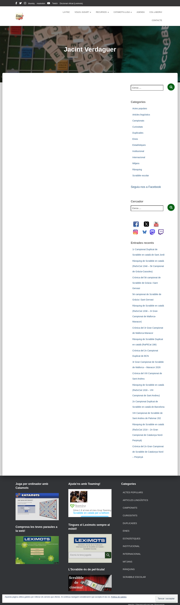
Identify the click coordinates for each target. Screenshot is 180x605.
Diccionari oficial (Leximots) (71, 3)
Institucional (138, 151)
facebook (16, 3)
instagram (25, 3)
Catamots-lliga (123, 12)
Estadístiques (139, 145)
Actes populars (139, 108)
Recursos (102, 12)
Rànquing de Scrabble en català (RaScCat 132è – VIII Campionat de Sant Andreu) (148, 390)
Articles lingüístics (141, 114)
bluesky (31, 3)
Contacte (157, 20)
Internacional (138, 157)
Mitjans (135, 163)
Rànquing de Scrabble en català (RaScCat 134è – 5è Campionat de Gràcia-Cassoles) (148, 266)
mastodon (41, 3)
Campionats (138, 120)
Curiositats (137, 127)
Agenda (141, 12)
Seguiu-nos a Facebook (146, 186)
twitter (20, 3)
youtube (48, 3)
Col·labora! (155, 12)
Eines (135, 139)
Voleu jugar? (83, 12)
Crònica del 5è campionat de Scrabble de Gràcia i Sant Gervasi (146, 282)
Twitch (55, 3)
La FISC (66, 12)
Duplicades (137, 133)
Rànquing (137, 169)
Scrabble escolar (140, 175)
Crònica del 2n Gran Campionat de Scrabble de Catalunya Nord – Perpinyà (148, 451)
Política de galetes (118, 597)
